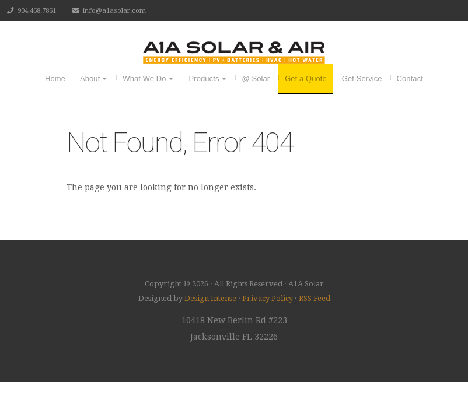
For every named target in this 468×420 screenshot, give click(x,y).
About (90, 78)
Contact (410, 78)
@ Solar (256, 78)
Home (55, 78)
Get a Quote (306, 78)
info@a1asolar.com (114, 10)
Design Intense (210, 298)
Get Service (362, 78)
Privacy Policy (267, 298)
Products (204, 78)
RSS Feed (314, 298)
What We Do (144, 78)
